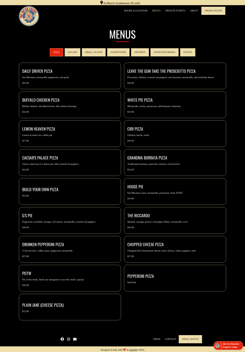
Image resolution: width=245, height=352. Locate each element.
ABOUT (194, 10)
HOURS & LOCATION (136, 10)
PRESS (156, 339)
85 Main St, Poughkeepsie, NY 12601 (122, 3)
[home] (29, 16)
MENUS (156, 10)
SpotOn (133, 350)
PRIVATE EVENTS (175, 10)
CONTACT (170, 339)
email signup (190, 339)
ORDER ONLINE (213, 10)
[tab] (56, 52)
